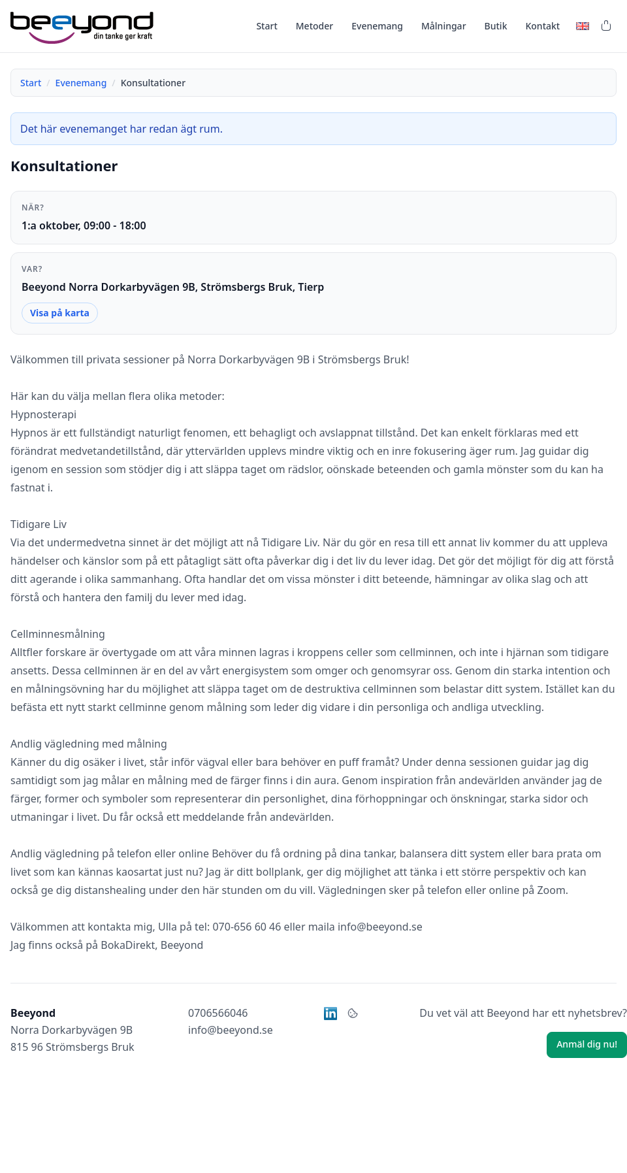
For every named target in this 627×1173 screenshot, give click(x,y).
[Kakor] (353, 1013)
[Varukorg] (606, 26)
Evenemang (377, 26)
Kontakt (542, 26)
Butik (496, 26)
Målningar (443, 26)
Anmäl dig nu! (586, 1044)
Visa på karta (59, 312)
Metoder (314, 26)
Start (266, 26)
